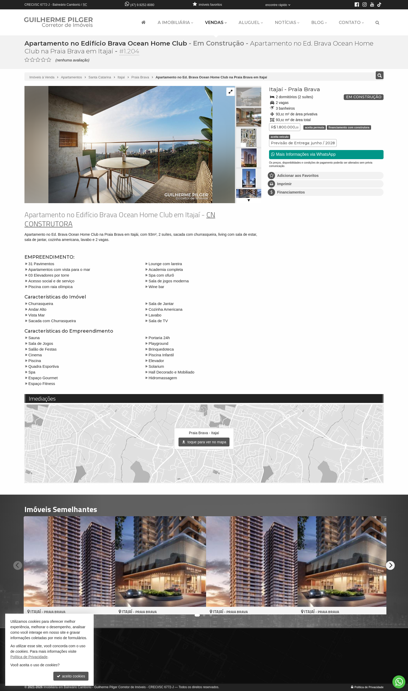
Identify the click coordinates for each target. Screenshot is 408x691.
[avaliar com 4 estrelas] (43, 60)
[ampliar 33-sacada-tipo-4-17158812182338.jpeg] (118, 144)
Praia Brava (304, 89)
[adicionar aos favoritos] (105, 606)
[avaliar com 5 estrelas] (48, 60)
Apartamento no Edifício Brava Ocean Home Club (107, 43)
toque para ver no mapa (204, 442)
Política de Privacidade (369, 687)
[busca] (377, 23)
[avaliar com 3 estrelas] (37, 60)
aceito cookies (71, 676)
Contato (351, 22)
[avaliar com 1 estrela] (26, 60)
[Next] (390, 565)
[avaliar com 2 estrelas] (32, 60)
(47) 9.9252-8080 (142, 5)
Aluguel (251, 22)
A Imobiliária (175, 22)
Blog (319, 22)
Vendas (216, 22)
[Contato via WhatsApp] (398, 681)
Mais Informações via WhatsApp (303, 154)
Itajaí (276, 89)
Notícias (287, 22)
